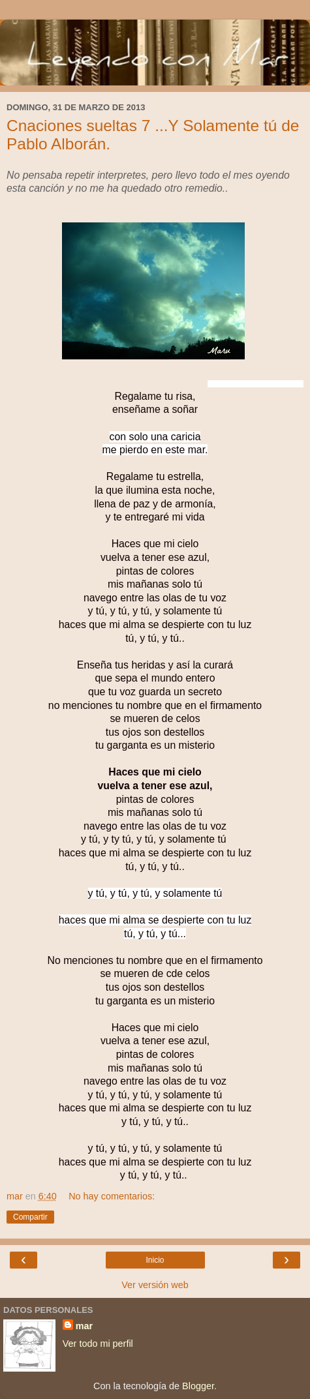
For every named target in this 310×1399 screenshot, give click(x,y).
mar (84, 1326)
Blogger (198, 1386)
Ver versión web (154, 1285)
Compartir (30, 1217)
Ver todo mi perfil (98, 1343)
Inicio (155, 1260)
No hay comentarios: (112, 1196)
